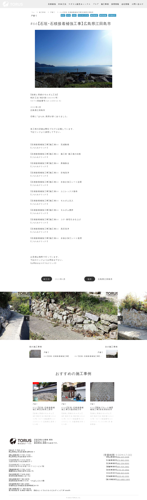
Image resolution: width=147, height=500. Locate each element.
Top (33, 12)
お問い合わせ (138, 4)
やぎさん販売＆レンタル (79, 4)
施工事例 (42, 12)
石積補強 (52, 4)
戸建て (52, 12)
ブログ (96, 4)
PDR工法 (62, 4)
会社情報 (125, 4)
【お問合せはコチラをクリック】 (45, 263)
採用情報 (115, 4)
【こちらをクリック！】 (40, 147)
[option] (73, 316)
